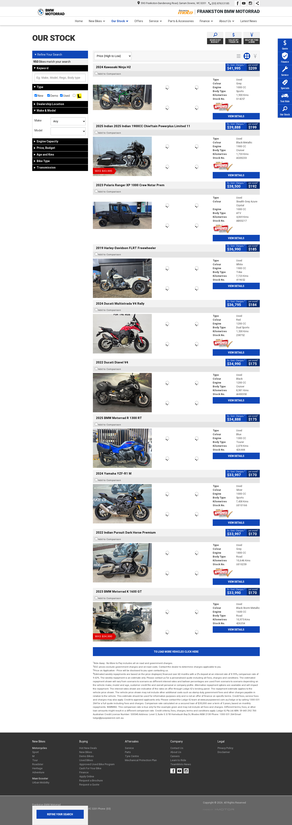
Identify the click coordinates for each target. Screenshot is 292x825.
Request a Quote (89, 784)
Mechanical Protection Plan (141, 760)
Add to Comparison (109, 73)
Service (155, 21)
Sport (35, 752)
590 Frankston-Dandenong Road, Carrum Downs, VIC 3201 (171, 3)
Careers (175, 756)
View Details (236, 116)
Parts (128, 752)
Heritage (37, 768)
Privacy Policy (225, 748)
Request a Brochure (91, 780)
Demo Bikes (86, 756)
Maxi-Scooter (40, 778)
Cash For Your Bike (90, 768)
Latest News (248, 21)
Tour (35, 760)
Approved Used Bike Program (97, 764)
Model (38, 130)
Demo (52, 96)
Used (65, 96)
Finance (206, 21)
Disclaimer (224, 752)
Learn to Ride (178, 760)
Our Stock (119, 21)
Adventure (38, 772)
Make (38, 120)
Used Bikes (86, 760)
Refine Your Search (48, 54)
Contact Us (176, 748)
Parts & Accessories (181, 21)
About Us (226, 21)
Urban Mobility (40, 782)
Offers (138, 21)
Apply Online (86, 776)
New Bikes (97, 21)
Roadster (37, 764)
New (38, 96)
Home (79, 21)
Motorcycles (39, 748)
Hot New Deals (88, 748)
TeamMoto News (180, 764)
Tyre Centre (132, 756)
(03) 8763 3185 (220, 3)
